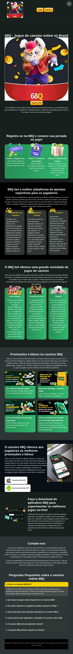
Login (40, 10)
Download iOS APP (16, 480)
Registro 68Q (36, 103)
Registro (48, 10)
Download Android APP (17, 488)
